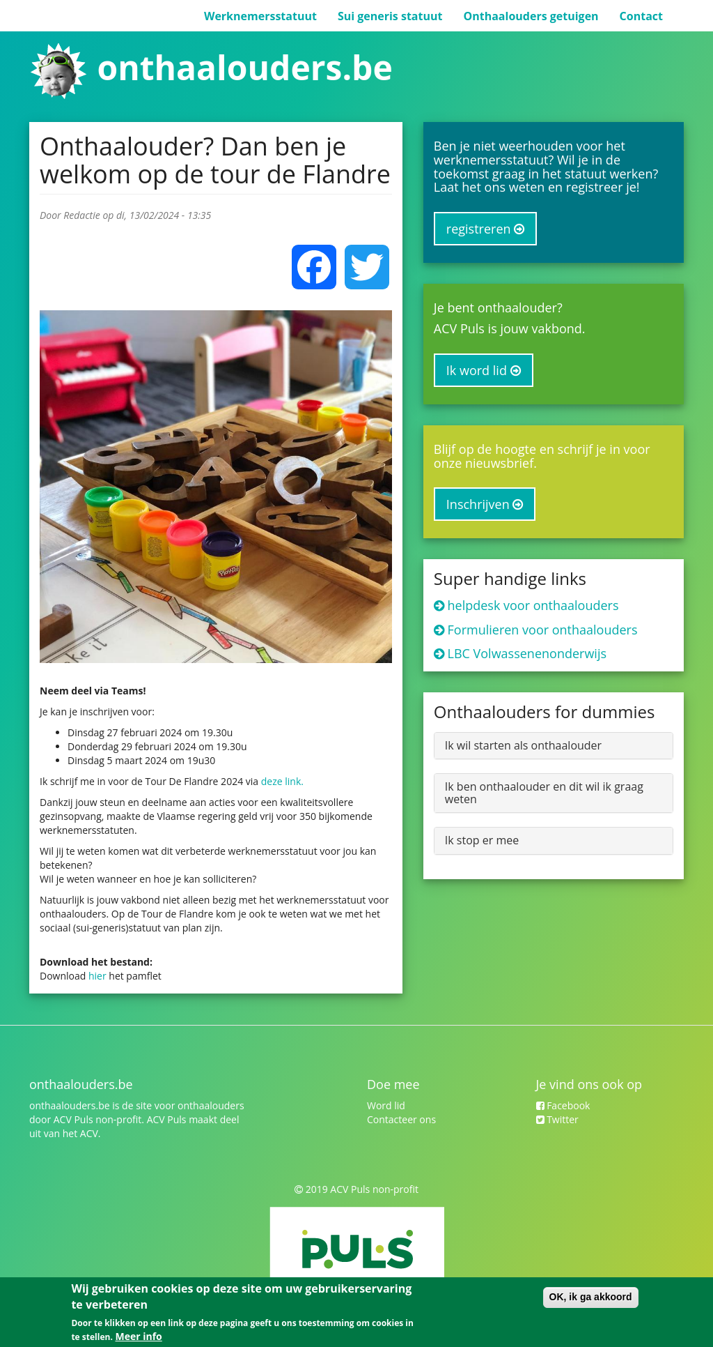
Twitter (557, 1119)
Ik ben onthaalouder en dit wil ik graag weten (544, 793)
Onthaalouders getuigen (530, 16)
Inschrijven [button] (485, 504)
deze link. (282, 781)
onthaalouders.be (244, 67)
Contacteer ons (401, 1119)
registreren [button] (485, 228)
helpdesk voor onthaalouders (533, 605)
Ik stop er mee (482, 840)
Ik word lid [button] (483, 370)
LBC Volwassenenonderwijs (527, 653)
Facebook (563, 1105)
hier (98, 975)
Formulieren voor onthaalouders (543, 629)
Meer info (138, 1336)
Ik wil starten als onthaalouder (523, 745)
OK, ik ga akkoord (590, 1296)
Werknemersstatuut (260, 16)
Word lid (386, 1105)
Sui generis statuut (390, 16)
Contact (641, 16)
